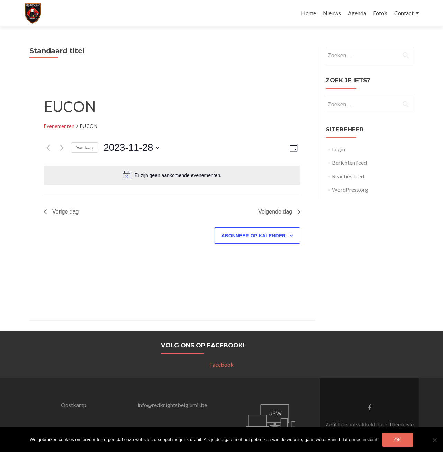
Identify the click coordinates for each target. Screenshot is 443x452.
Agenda (357, 13)
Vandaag (84, 147)
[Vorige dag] (48, 147)
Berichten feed (349, 162)
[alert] (172, 175)
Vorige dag (61, 212)
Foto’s (380, 13)
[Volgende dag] (61, 147)
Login (338, 149)
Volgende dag (279, 212)
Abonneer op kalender (253, 235)
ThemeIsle (401, 424)
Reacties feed (348, 176)
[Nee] (434, 439)
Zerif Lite (336, 424)
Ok (397, 439)
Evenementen (59, 126)
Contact (404, 13)
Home (308, 13)
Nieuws (332, 13)
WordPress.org (350, 189)
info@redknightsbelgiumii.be (172, 405)
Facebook (221, 364)
